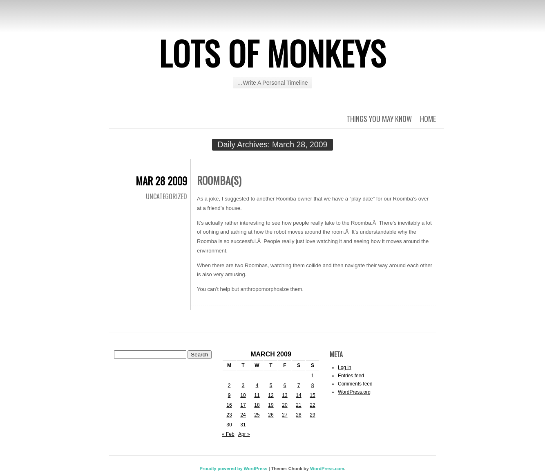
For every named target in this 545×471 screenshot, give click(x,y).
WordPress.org (354, 392)
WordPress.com (327, 468)
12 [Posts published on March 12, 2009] (270, 395)
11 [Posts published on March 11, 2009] (256, 395)
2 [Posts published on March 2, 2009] (229, 385)
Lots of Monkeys (272, 53)
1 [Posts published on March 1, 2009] (312, 376)
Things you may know (379, 118)
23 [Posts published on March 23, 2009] (229, 415)
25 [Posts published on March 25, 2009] (256, 415)
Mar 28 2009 (161, 180)
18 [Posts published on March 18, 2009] (256, 405)
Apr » (244, 434)
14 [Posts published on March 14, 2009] (298, 395)
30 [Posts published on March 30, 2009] (229, 425)
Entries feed (351, 376)
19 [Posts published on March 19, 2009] (270, 405)
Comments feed (355, 384)
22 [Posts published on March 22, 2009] (312, 405)
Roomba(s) (219, 180)
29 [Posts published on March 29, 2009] (312, 415)
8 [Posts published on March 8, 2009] (312, 385)
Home (428, 118)
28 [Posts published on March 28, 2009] (298, 415)
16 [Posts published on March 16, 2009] (229, 405)
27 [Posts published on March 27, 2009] (284, 415)
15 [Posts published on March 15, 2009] (312, 395)
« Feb (228, 434)
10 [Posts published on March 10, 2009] (243, 395)
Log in (344, 367)
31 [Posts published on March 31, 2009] (243, 425)
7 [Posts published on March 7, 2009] (298, 385)
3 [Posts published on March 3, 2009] (243, 385)
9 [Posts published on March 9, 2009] (229, 395)
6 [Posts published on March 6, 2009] (285, 385)
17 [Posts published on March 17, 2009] (243, 405)
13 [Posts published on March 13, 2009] (284, 395)
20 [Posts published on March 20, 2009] (284, 405)
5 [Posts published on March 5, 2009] (271, 385)
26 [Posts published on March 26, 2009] (270, 415)
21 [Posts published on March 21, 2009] (298, 405)
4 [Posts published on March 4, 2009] (257, 385)
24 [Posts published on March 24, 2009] (243, 415)
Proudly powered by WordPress (233, 468)
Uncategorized (166, 196)
